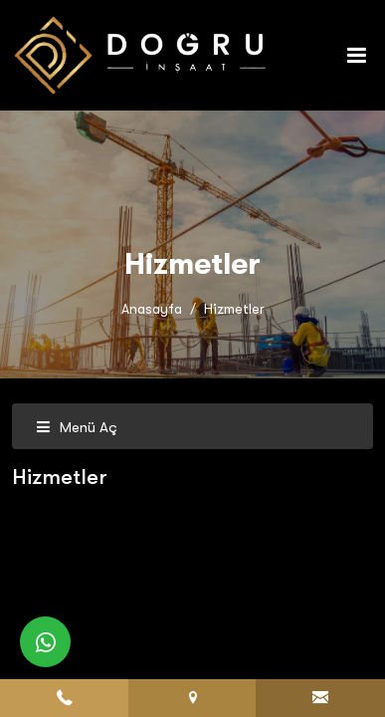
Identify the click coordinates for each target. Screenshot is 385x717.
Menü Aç (76, 427)
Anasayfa (151, 309)
